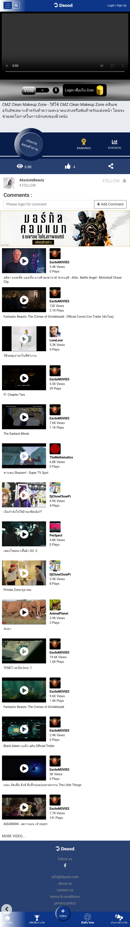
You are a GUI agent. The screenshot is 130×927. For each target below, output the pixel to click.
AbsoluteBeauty (31, 180)
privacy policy (65, 903)
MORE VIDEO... (13, 836)
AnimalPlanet (59, 613)
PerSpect (56, 535)
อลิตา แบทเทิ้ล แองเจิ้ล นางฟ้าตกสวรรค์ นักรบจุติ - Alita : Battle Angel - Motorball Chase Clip (63, 280)
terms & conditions (65, 897)
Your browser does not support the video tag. (65, 44)
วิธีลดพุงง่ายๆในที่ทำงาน (20, 355)
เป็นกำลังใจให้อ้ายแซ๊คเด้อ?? (23, 511)
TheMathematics (61, 457)
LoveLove (56, 340)
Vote (29, 90)
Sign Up (121, 5)
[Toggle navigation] (8, 5)
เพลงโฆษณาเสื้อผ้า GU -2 (20, 551)
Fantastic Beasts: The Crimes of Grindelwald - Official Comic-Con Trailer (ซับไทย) (59, 316)
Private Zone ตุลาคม (17, 590)
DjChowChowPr (60, 496)
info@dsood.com (65, 877)
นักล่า (7, 629)
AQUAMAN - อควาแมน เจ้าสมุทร (26, 824)
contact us (65, 890)
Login (111, 5)
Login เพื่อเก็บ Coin (79, 90)
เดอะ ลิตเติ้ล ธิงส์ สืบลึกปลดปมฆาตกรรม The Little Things (42, 785)
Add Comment (110, 204)
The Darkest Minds (16, 433)
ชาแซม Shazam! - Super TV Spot (26, 472)
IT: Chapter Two (14, 394)
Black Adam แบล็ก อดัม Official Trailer (29, 746)
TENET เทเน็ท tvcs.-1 (18, 668)
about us (65, 883)
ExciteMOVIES (59, 262)
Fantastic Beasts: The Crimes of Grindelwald (34, 707)
